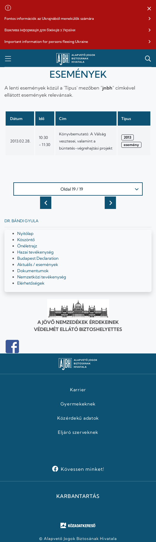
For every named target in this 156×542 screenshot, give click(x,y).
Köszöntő (26, 239)
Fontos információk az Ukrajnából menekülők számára (49, 18)
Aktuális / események (37, 264)
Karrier (78, 389)
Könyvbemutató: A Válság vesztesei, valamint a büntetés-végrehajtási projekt (85, 141)
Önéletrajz (27, 246)
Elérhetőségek (30, 283)
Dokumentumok (33, 270)
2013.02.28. (20, 141)
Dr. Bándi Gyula (21, 220)
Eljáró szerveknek (78, 432)
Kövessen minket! (82, 469)
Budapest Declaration (37, 258)
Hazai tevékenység (35, 252)
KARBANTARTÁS (78, 496)
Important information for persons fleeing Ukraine (46, 41)
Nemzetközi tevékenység (41, 277)
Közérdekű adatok (78, 418)
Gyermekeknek (78, 404)
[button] (149, 8)
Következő (110, 203)
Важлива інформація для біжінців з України (39, 30)
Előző (45, 203)
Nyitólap (25, 233)
